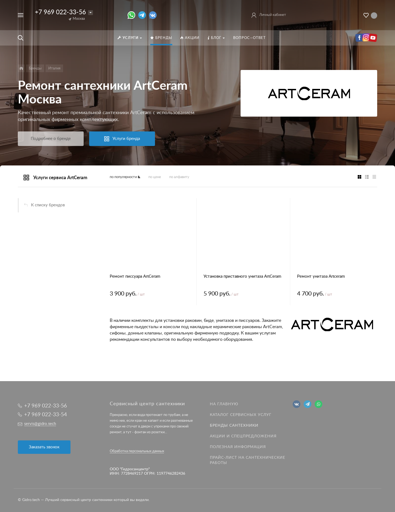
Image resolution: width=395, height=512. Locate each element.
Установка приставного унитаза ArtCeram (242, 276)
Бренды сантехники (234, 425)
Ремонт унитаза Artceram (321, 276)
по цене (154, 177)
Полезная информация (238, 447)
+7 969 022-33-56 (60, 12)
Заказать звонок (44, 447)
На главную (224, 404)
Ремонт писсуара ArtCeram (135, 276)
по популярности (123, 177)
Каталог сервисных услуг (241, 415)
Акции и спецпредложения (243, 436)
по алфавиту (179, 177)
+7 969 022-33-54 (45, 414)
